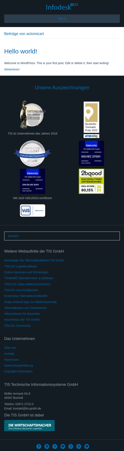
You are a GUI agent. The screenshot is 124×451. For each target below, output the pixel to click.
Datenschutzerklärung (18, 365)
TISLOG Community (17, 325)
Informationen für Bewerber (22, 313)
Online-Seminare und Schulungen (26, 272)
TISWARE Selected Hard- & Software (28, 278)
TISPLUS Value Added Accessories (27, 284)
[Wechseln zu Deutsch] (13, 236)
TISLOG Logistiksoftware (20, 266)
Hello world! (20, 51)
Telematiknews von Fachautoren (25, 308)
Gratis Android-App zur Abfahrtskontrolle (30, 302)
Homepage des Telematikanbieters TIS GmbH (34, 260)
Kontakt (9, 353)
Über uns (10, 347)
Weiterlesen (12, 69)
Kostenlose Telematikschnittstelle (25, 296)
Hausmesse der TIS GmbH (22, 319)
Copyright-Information (18, 371)
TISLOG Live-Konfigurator (21, 290)
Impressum (11, 359)
